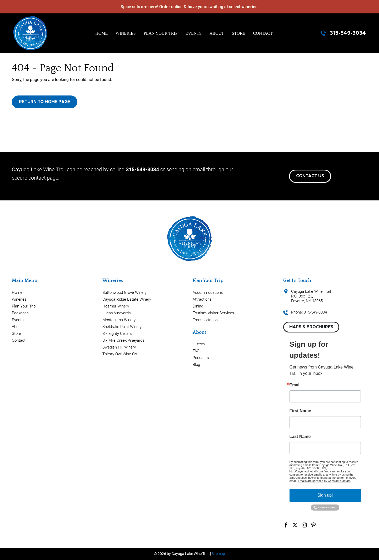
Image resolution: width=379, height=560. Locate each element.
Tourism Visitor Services (213, 313)
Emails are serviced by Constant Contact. (324, 480)
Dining (198, 306)
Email (295, 385)
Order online (171, 6)
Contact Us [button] (310, 176)
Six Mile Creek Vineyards (123, 340)
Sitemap (218, 554)
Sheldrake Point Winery (122, 326)
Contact (263, 33)
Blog (196, 364)
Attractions (202, 299)
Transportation (205, 319)
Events (194, 33)
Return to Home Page (44, 102)
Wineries (126, 33)
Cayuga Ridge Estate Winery (126, 299)
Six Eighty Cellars (117, 333)
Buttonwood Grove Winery (124, 292)
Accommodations (208, 292)
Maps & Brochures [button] (311, 327)
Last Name (300, 437)
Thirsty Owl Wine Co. (120, 354)
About (217, 33)
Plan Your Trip (161, 33)
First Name (300, 411)
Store (238, 33)
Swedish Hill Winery (119, 347)
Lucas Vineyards (116, 313)
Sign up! (325, 495)
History (199, 344)
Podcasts (201, 357)
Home (101, 33)
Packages (20, 313)
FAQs (197, 351)
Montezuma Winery (119, 319)
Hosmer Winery (115, 306)
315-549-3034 (348, 33)
